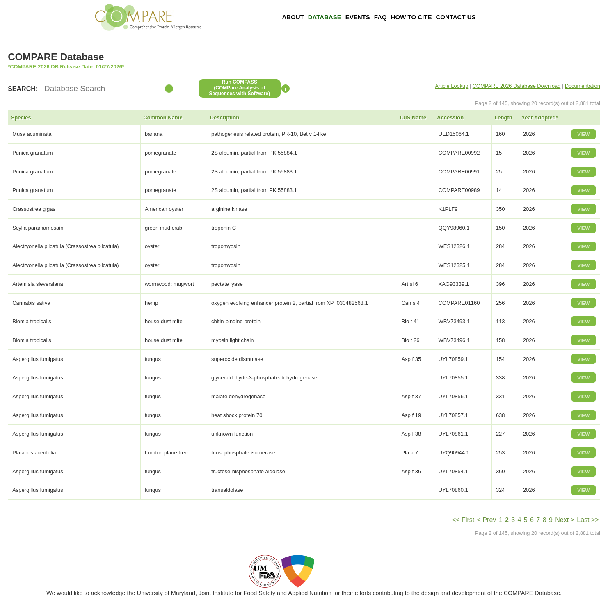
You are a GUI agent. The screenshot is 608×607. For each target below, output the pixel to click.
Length (503, 117)
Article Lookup (451, 86)
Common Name (162, 117)
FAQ (380, 17)
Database (324, 17)
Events (357, 17)
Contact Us (455, 17)
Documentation (582, 86)
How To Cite (411, 17)
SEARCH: (23, 88)
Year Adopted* (539, 117)
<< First (463, 519)
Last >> (588, 519)
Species (21, 117)
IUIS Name (413, 117)
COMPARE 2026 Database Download (517, 86)
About (293, 17)
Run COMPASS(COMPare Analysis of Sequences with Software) (239, 87)
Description (225, 117)
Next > (564, 519)
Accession (450, 117)
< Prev (486, 519)
